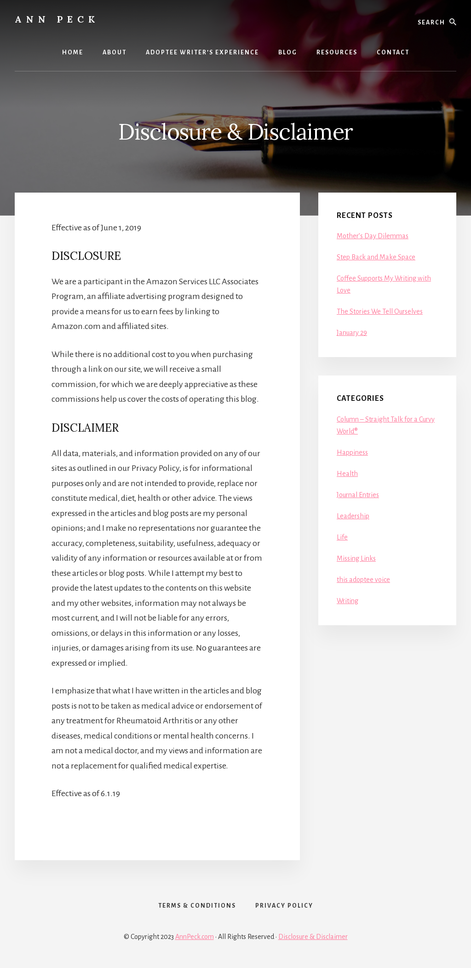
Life (342, 537)
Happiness (352, 452)
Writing (347, 600)
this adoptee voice (363, 579)
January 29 (352, 332)
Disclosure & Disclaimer (313, 936)
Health (347, 473)
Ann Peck (57, 19)
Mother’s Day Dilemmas (372, 236)
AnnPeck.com (194, 936)
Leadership (353, 516)
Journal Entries (358, 495)
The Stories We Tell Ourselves (380, 311)
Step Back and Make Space (376, 257)
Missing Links (356, 558)
